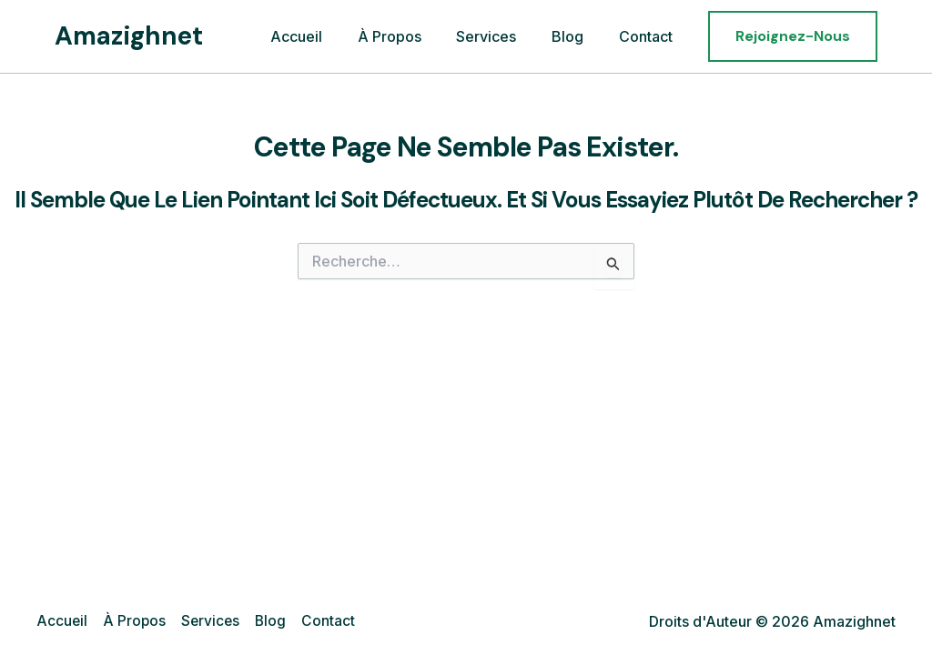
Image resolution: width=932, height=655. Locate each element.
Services (501, 36)
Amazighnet (129, 36)
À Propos (410, 36)
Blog (577, 36)
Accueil (324, 36)
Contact (648, 36)
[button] (792, 36)
